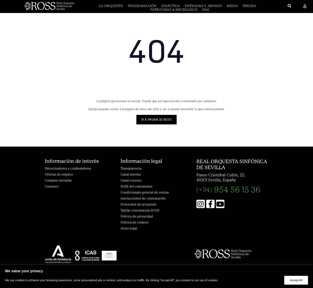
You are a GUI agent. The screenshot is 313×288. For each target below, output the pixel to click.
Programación (142, 6)
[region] (156, 276)
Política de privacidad (137, 216)
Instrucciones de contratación (143, 198)
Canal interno (131, 174)
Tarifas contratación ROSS (140, 210)
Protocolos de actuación (138, 204)
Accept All (296, 280)
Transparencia (131, 168)
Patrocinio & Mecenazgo (173, 10)
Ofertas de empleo (59, 174)
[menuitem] (206, 10)
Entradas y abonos (203, 6)
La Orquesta (111, 6)
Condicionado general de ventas (145, 192)
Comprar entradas (58, 180)
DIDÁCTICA (170, 6)
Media (232, 6)
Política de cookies (135, 222)
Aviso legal (129, 228)
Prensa (249, 6)
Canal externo (131, 180)
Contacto (51, 186)
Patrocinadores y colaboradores (68, 168)
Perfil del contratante (137, 186)
